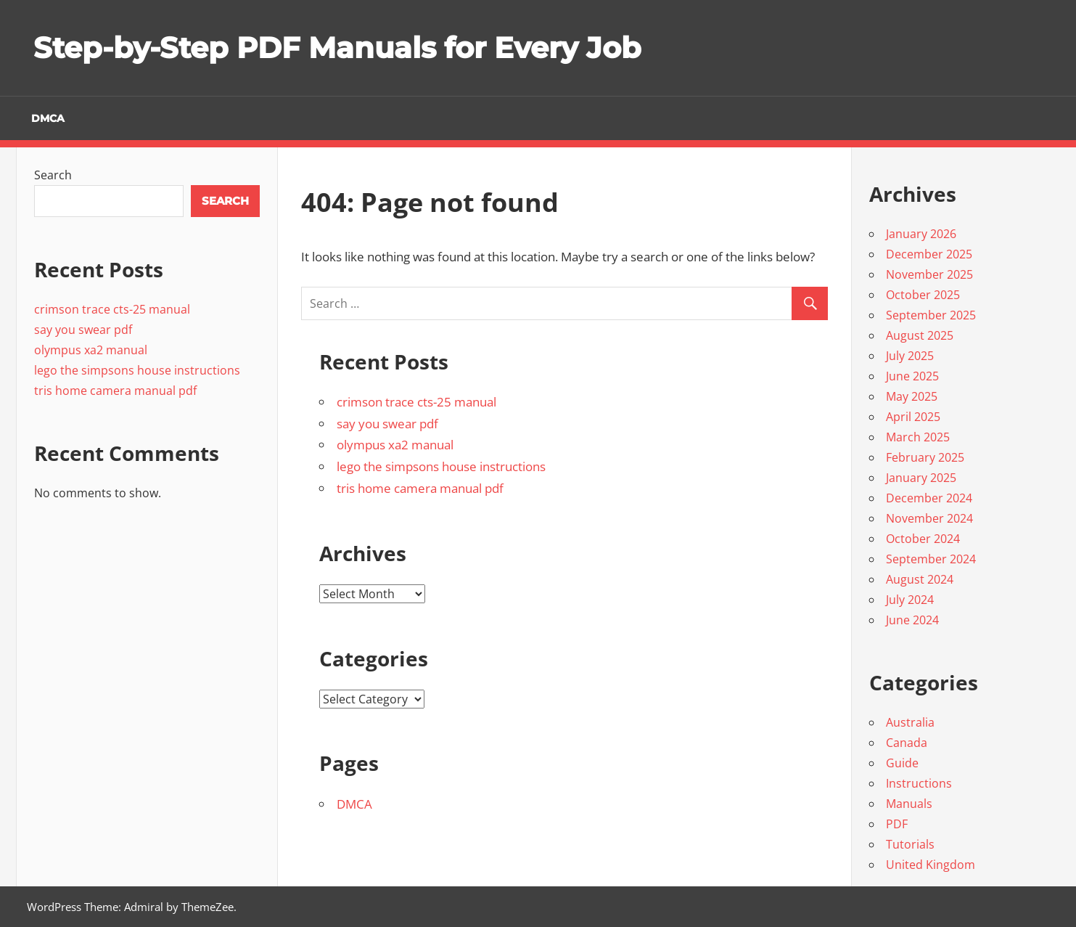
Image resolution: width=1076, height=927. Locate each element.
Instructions (919, 783)
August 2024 (919, 579)
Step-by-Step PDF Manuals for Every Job (337, 47)
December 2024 (929, 498)
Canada (906, 743)
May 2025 (911, 396)
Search (53, 175)
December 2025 (929, 254)
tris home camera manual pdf (420, 488)
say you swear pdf (387, 423)
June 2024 (912, 620)
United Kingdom (930, 865)
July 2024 (910, 600)
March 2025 (918, 437)
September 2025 (931, 315)
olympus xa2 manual (395, 444)
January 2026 (921, 234)
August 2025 (919, 335)
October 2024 (923, 539)
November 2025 (929, 274)
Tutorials (910, 844)
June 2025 (912, 376)
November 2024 (929, 518)
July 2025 (910, 356)
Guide (902, 763)
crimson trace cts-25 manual (416, 401)
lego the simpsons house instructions (441, 466)
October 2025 (923, 295)
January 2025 (921, 478)
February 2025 (925, 457)
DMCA (48, 118)
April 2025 (913, 417)
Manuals (909, 804)
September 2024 (931, 559)
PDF (897, 824)
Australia (910, 722)
